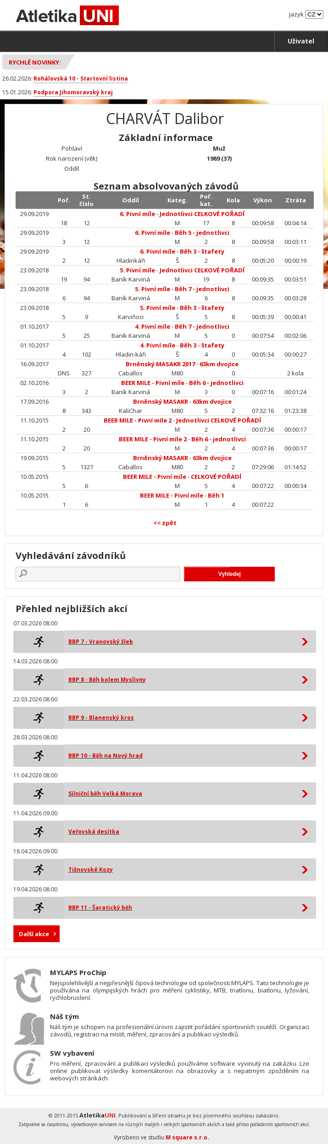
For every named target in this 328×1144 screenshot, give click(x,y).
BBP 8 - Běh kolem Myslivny (107, 679)
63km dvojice (219, 364)
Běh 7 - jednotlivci (202, 289)
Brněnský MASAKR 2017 (160, 364)
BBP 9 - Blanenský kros (101, 717)
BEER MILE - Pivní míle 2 (138, 420)
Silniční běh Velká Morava (105, 793)
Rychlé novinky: (35, 62)
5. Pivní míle (137, 270)
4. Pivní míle (152, 326)
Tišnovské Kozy (90, 869)
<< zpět (165, 523)
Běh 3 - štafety (202, 251)
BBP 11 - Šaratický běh (100, 907)
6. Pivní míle (137, 214)
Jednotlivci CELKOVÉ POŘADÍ (202, 214)
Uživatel (301, 41)
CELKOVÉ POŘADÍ (216, 476)
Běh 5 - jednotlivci (202, 232)
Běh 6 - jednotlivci (216, 383)
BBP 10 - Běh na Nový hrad (105, 755)
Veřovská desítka (93, 831)
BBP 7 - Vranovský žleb (100, 641)
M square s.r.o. (187, 1137)
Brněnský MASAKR (160, 401)
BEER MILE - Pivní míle (152, 383)
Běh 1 (216, 495)
